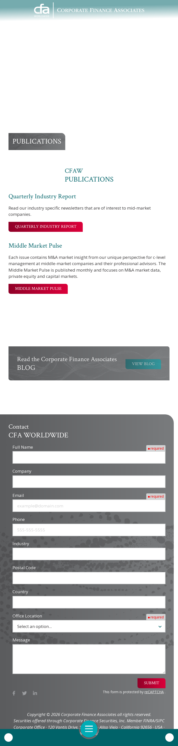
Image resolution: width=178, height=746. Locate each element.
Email (18, 495)
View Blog (143, 365)
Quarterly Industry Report (45, 226)
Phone (18, 519)
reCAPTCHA (154, 691)
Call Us (8, 737)
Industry (20, 543)
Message (21, 640)
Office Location (27, 616)
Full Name (22, 447)
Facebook (13, 693)
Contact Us (169, 737)
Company (22, 471)
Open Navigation (91, 729)
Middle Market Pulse (38, 288)
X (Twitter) (24, 693)
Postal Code (24, 567)
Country (20, 591)
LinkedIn (35, 693)
